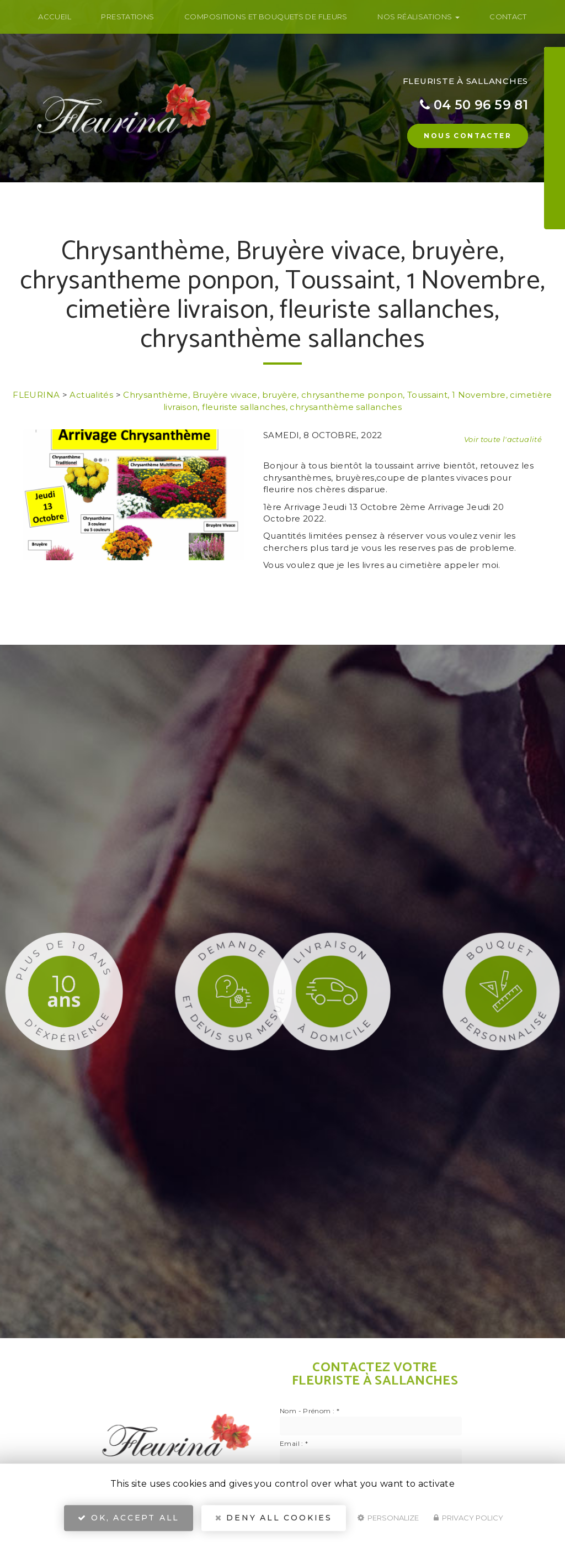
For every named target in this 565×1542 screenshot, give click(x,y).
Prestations (127, 16)
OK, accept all (128, 1518)
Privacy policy (468, 1517)
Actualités (91, 395)
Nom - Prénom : (309, 1411)
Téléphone (512, 84)
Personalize (388, 1517)
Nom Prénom (516, 56)
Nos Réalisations (418, 16)
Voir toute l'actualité (503, 439)
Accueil (54, 16)
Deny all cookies (273, 1518)
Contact (508, 16)
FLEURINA (36, 395)
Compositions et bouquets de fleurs (266, 16)
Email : (294, 1443)
